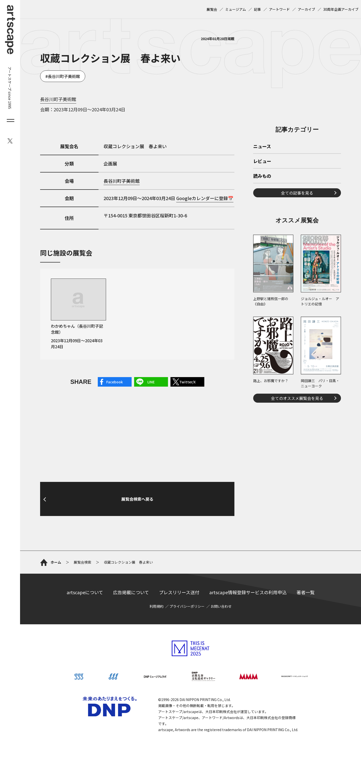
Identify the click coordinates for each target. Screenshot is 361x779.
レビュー (262, 161)
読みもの (262, 176)
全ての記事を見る (297, 193)
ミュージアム (235, 9)
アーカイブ (306, 9)
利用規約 (156, 606)
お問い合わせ (221, 606)
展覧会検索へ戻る (137, 499)
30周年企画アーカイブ (340, 9)
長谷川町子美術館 (64, 76)
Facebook (114, 381)
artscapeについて (85, 592)
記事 (257, 9)
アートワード (279, 9)
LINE (151, 381)
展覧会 (212, 9)
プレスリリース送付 (179, 592)
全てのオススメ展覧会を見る (297, 398)
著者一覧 (306, 592)
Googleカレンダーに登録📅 (204, 198)
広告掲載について (131, 592)
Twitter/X (187, 381)
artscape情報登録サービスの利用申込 (248, 592)
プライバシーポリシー (187, 606)
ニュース (262, 146)
